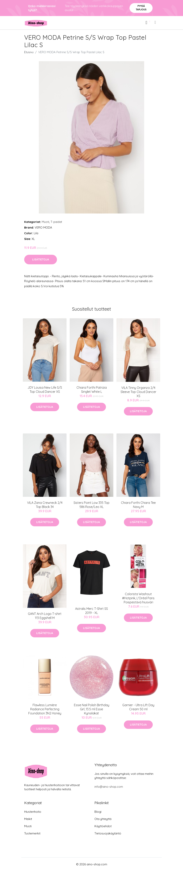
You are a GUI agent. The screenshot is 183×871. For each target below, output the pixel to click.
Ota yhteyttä (102, 819)
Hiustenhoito (32, 812)
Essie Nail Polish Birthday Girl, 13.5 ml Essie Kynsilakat (91, 709)
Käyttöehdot (103, 826)
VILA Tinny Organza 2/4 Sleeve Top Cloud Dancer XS (138, 392)
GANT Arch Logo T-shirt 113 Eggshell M (44, 616)
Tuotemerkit (32, 833)
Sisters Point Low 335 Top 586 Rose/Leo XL (91, 505)
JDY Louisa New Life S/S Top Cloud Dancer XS (45, 390)
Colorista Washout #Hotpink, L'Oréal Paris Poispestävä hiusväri (138, 598)
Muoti (45, 222)
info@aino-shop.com (108, 786)
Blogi (97, 812)
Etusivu (29, 52)
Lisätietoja (40, 259)
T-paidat (56, 222)
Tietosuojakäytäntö (107, 833)
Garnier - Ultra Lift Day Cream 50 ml (138, 707)
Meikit (28, 819)
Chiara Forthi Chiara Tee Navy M (138, 505)
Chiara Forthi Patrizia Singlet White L (91, 390)
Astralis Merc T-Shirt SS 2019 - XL (91, 611)
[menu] (155, 22)
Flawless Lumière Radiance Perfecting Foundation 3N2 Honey (44, 709)
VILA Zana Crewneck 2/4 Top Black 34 (44, 505)
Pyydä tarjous (141, 7)
